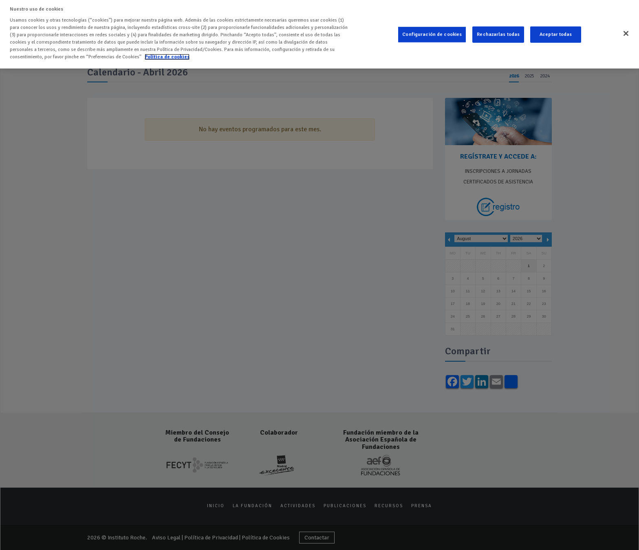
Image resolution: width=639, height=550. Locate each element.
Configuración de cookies (432, 32)
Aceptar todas (556, 32)
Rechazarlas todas (498, 32)
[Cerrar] (626, 32)
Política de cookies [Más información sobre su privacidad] (167, 55)
